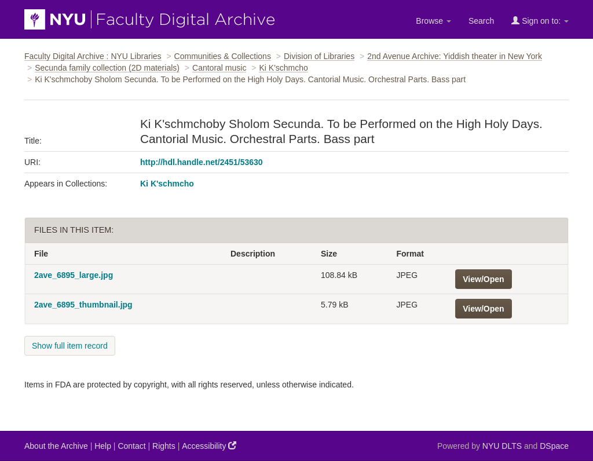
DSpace (554, 446)
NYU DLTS (502, 446)
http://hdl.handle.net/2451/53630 (201, 162)
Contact (131, 446)
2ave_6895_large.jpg (73, 275)
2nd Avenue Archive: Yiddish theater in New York (454, 56)
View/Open (483, 279)
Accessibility (209, 446)
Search (481, 20)
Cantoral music (219, 67)
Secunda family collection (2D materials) (107, 67)
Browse (433, 20)
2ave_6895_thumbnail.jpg (83, 304)
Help (102, 446)
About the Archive (56, 446)
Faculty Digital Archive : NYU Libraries (93, 56)
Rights (163, 446)
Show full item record (70, 345)
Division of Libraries (319, 56)
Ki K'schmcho (283, 67)
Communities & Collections (222, 56)
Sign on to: (540, 20)
